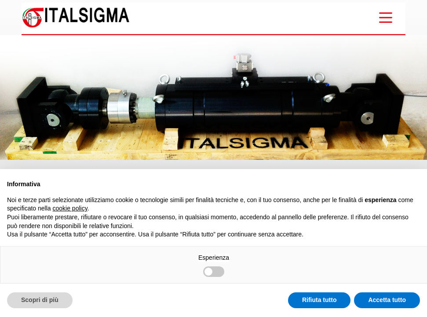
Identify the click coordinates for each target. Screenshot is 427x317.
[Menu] (385, 17)
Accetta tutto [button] (387, 299)
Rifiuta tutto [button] (319, 299)
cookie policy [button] (70, 208)
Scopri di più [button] (39, 299)
